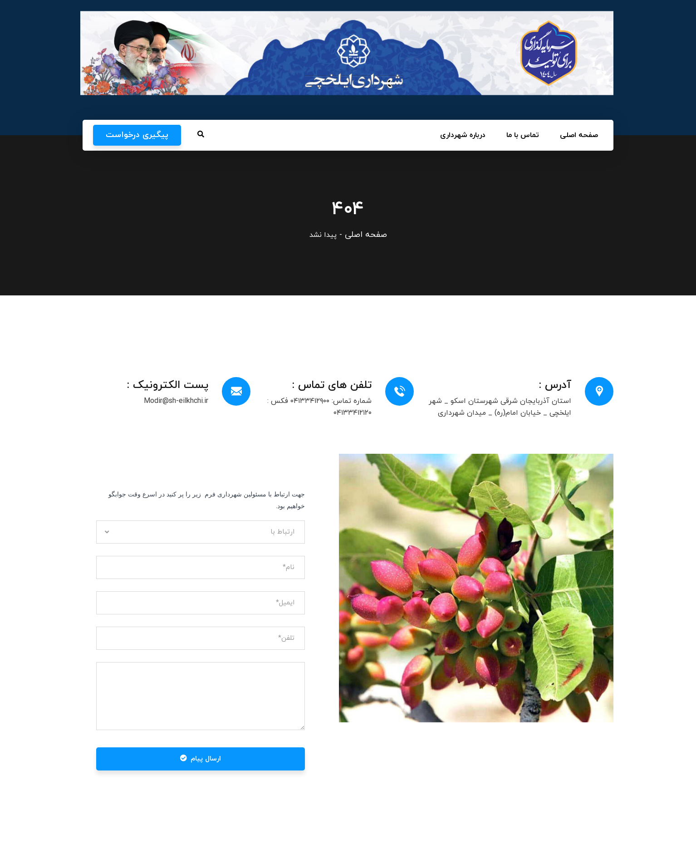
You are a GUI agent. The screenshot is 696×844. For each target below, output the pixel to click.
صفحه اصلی (366, 234)
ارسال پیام (200, 759)
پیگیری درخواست (137, 135)
